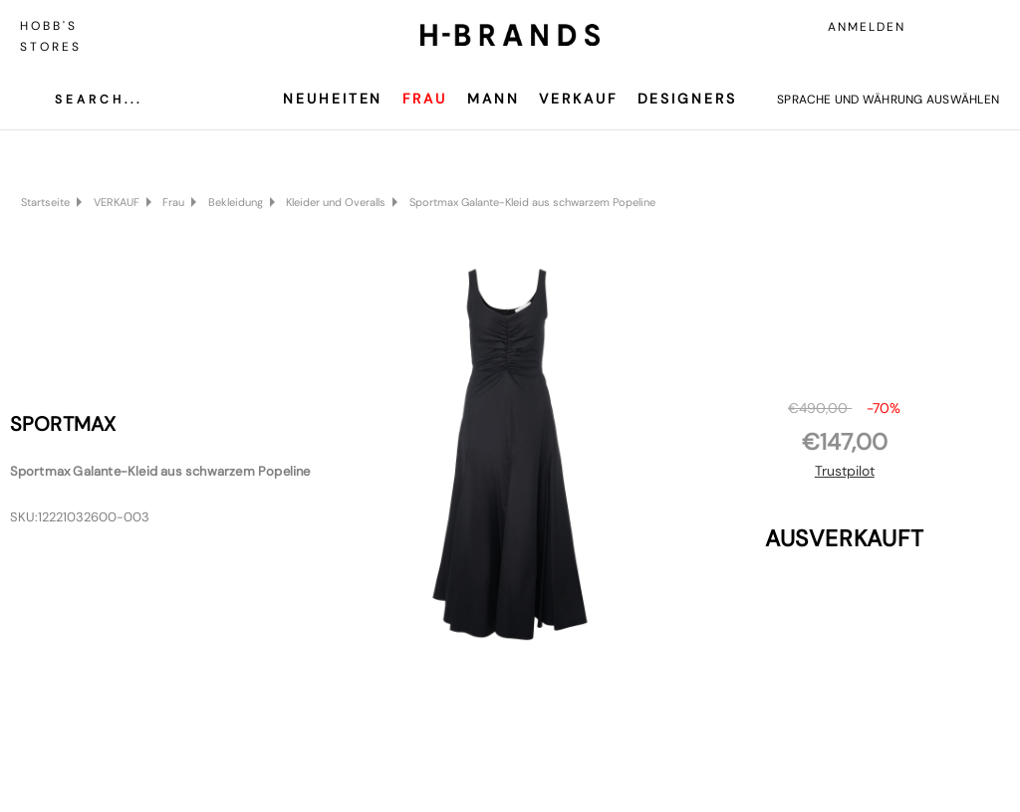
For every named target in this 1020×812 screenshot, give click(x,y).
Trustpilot (845, 471)
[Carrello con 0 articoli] (985, 27)
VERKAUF (578, 98)
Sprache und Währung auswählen (888, 99)
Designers (687, 98)
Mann (493, 98)
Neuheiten (332, 98)
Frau (424, 98)
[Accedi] (940, 27)
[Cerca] (83, 99)
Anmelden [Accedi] (866, 27)
